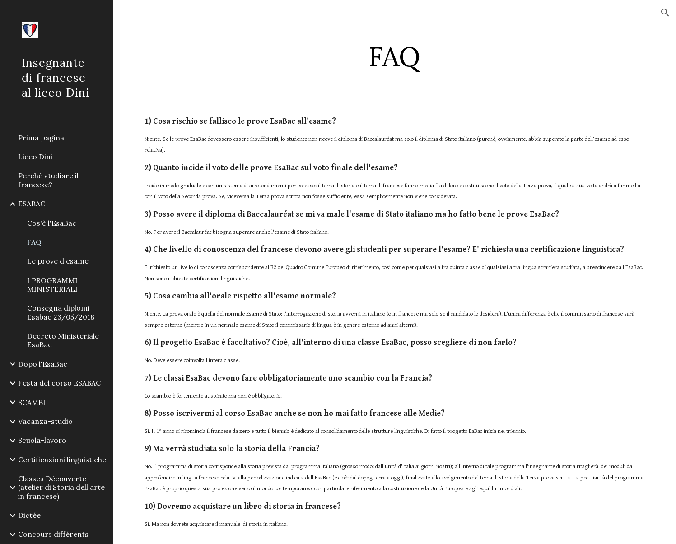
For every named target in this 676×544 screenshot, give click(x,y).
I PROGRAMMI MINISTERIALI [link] (52, 284)
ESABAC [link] (31, 203)
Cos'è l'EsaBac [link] (51, 223)
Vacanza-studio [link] (45, 421)
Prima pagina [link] (41, 137)
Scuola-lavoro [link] (42, 440)
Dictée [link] (29, 515)
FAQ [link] (34, 241)
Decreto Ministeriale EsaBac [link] (63, 340)
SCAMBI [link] (32, 402)
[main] (394, 56)
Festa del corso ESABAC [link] (59, 382)
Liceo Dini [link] (35, 156)
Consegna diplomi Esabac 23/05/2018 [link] (60, 312)
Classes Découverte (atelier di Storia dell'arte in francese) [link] (61, 487)
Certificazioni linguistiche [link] (62, 459)
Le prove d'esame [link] (58, 260)
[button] (665, 12)
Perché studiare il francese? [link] (48, 180)
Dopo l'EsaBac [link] (42, 363)
